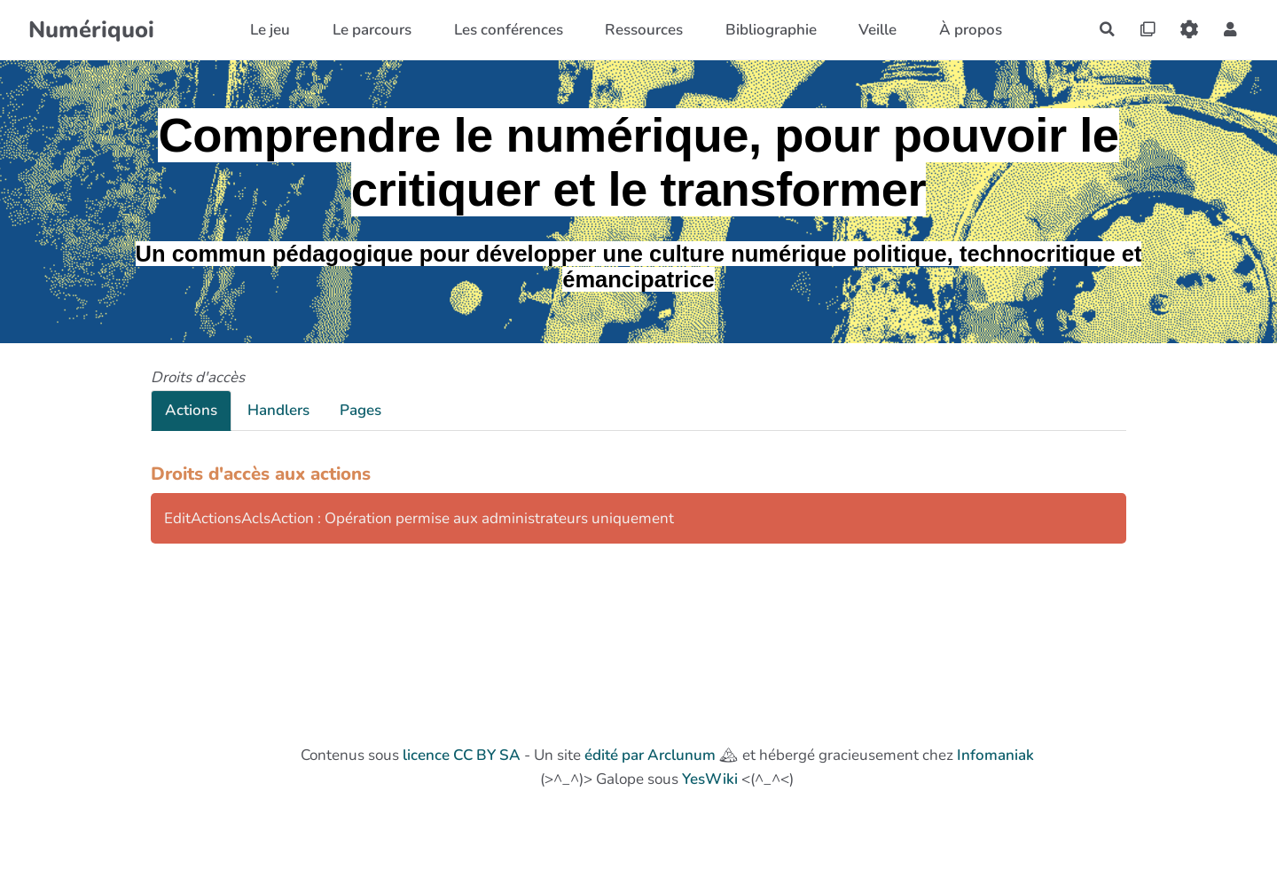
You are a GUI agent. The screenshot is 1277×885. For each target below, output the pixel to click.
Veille (876, 30)
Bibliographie (768, 30)
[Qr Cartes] (1145, 29)
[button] (1229, 29)
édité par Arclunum (650, 755)
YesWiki (710, 779)
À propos (967, 30)
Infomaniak (995, 755)
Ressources (641, 30)
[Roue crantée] (1188, 29)
